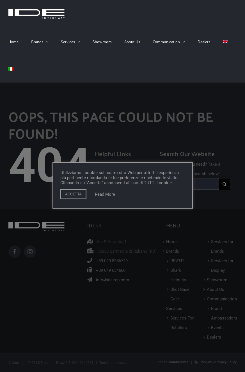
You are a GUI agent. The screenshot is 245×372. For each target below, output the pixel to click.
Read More (105, 194)
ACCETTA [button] (73, 194)
